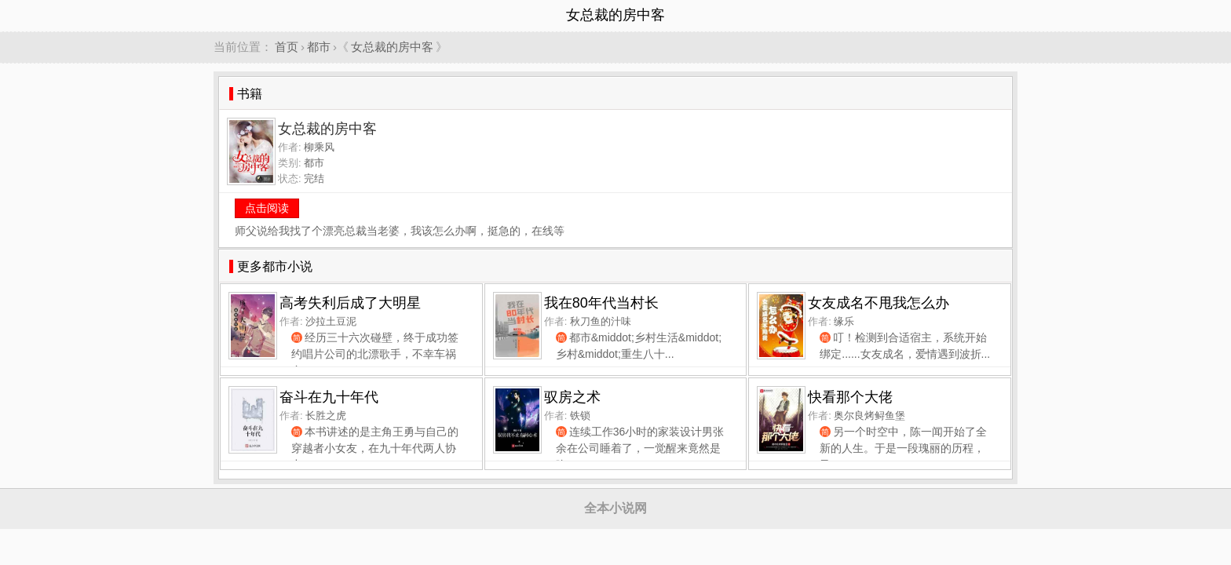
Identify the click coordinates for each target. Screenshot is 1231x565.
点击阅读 (267, 208)
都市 (319, 46)
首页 (286, 46)
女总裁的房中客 (392, 46)
